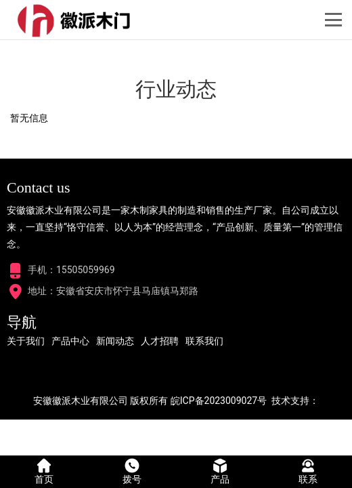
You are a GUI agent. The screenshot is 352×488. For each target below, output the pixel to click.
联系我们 (204, 341)
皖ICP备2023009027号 (219, 400)
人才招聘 (160, 341)
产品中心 (70, 341)
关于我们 (26, 341)
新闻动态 (115, 341)
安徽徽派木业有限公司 (80, 400)
